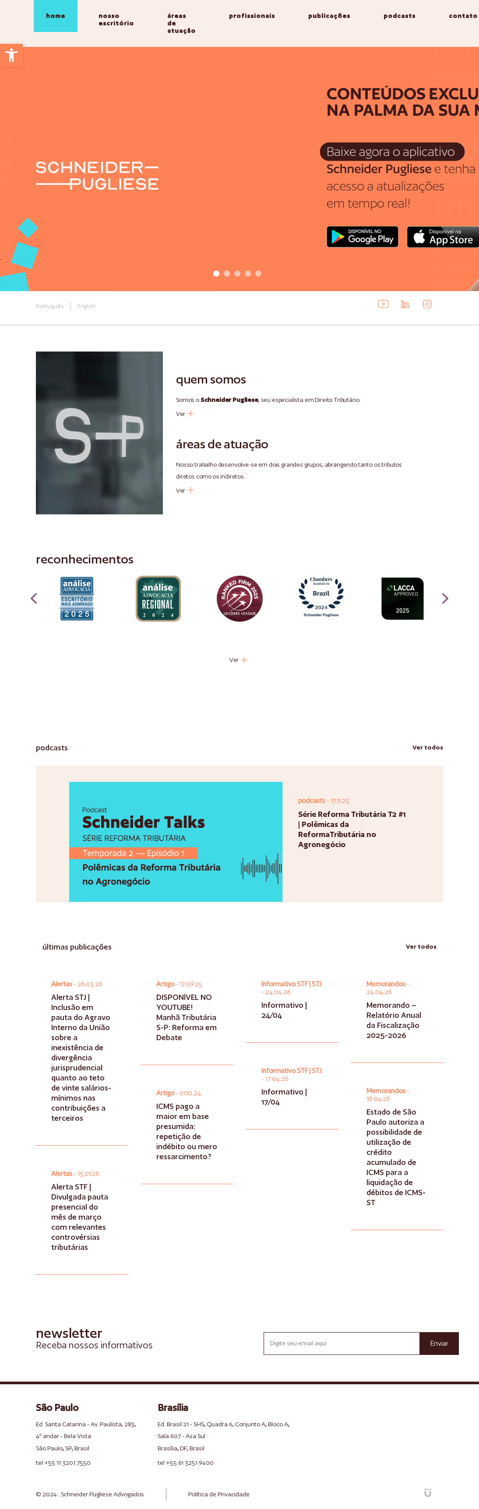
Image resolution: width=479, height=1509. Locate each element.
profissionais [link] (252, 15)
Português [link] (50, 306)
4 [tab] (248, 274)
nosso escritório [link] (116, 19)
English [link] (86, 306)
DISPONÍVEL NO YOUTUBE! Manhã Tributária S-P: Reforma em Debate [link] (186, 1017)
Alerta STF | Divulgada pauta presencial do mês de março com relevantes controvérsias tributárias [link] (79, 1217)
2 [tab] (227, 274)
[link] (11, 55)
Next (445, 598)
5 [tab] (258, 274)
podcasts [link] (400, 15)
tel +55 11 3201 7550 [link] (63, 1462)
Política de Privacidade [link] (219, 1494)
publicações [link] (329, 15)
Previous (33, 598)
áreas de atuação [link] (181, 23)
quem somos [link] (211, 379)
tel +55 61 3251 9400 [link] (186, 1462)
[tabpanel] (239, 169)
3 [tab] (237, 274)
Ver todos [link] (427, 747)
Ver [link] (185, 413)
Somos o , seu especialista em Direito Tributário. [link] (268, 399)
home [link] (55, 15)
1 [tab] (216, 274)
